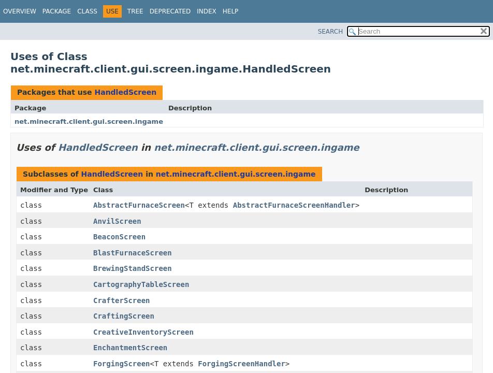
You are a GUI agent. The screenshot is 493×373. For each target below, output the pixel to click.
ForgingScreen (121, 364)
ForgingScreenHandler (241, 364)
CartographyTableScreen (141, 284)
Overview (19, 11)
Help (231, 11)
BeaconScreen (119, 237)
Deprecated (170, 11)
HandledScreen (125, 92)
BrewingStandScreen (132, 268)
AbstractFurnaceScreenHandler (294, 205)
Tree (135, 11)
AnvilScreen (117, 221)
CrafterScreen (121, 300)
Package (56, 11)
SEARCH (330, 31)
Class (87, 11)
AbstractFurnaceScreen (139, 205)
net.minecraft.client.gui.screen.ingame (89, 121)
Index (206, 11)
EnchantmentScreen (130, 347)
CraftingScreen (123, 316)
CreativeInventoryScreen (143, 332)
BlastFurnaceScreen (132, 253)
